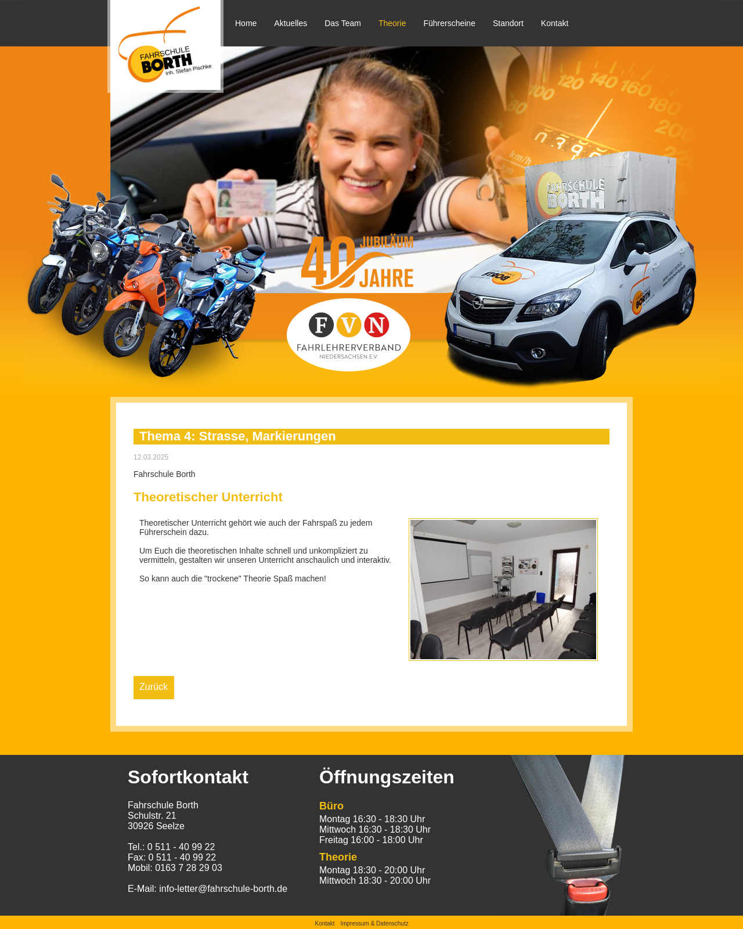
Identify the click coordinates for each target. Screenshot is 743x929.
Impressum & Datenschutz (374, 923)
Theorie (392, 23)
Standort (508, 23)
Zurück (153, 687)
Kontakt (554, 23)
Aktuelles (290, 23)
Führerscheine (449, 23)
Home (246, 23)
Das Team (342, 23)
